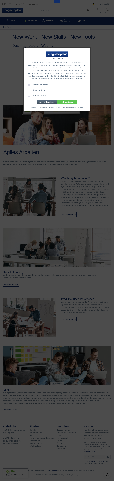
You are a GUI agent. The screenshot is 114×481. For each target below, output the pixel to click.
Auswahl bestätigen (46, 102)
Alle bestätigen (67, 102)
